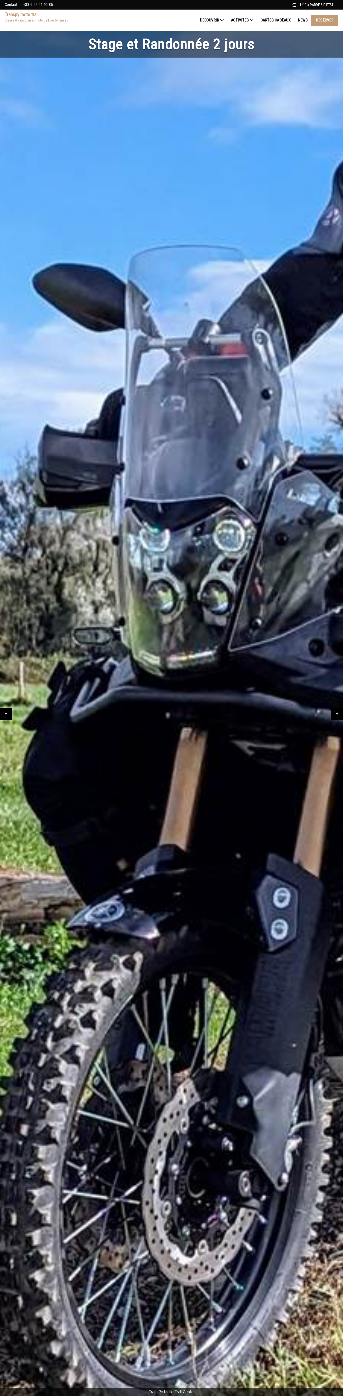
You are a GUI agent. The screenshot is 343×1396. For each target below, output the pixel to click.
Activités (242, 20)
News (303, 20)
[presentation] (6, 714)
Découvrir (212, 20)
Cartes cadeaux (276, 20)
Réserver (324, 20)
